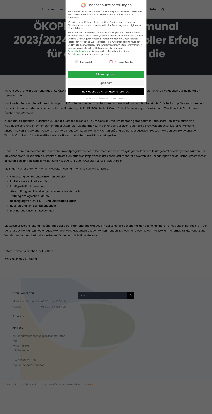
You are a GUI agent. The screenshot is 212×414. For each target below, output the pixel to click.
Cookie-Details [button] (91, 98)
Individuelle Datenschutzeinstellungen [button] (106, 91)
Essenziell (83, 62)
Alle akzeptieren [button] (106, 74)
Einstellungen (74, 54)
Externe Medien (122, 62)
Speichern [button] (106, 83)
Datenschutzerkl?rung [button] (107, 98)
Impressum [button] (122, 98)
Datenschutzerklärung (79, 51)
